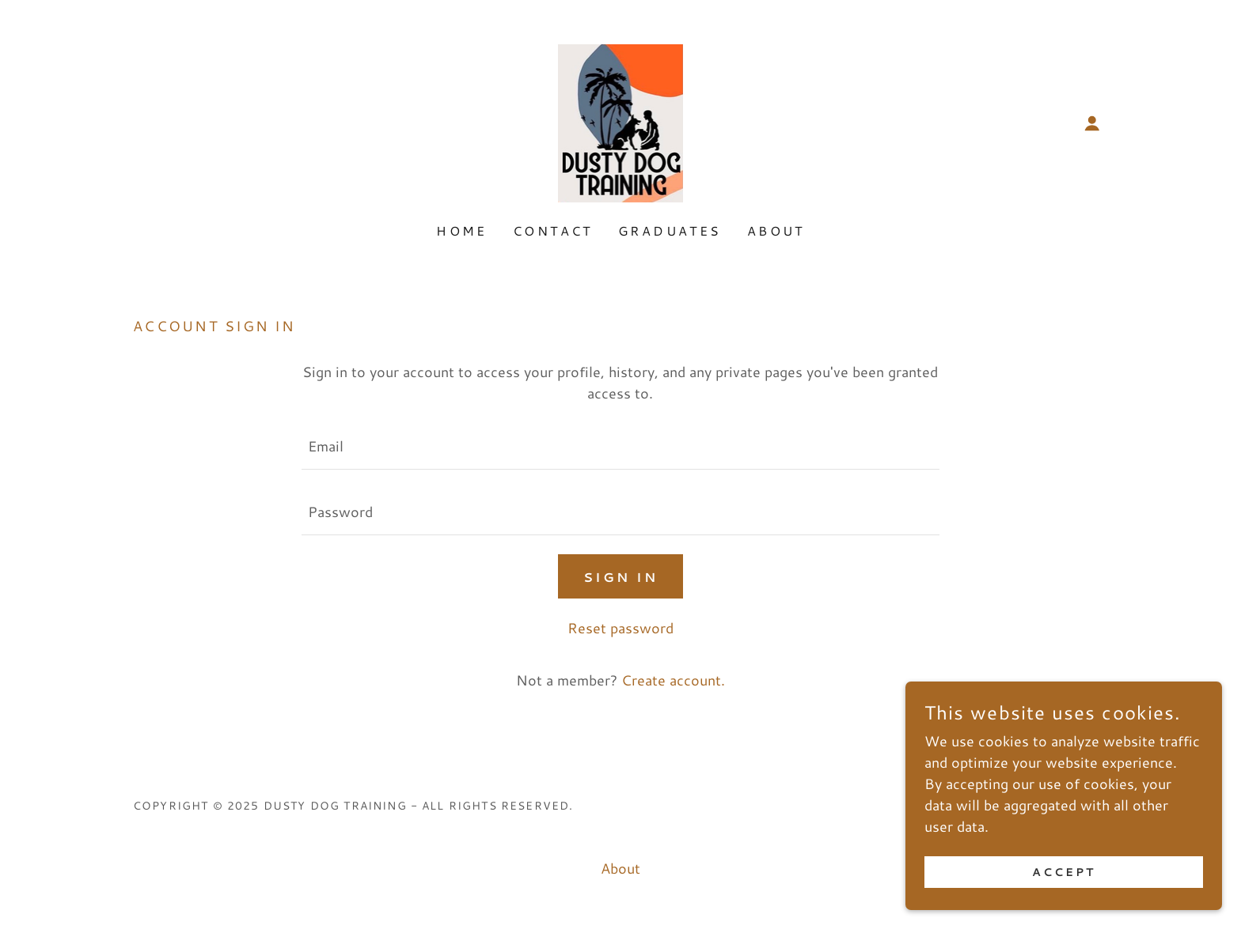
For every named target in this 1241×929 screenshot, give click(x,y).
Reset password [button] (620, 627)
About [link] (776, 230)
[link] (621, 121)
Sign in (620, 577)
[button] (1092, 123)
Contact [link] (553, 230)
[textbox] (620, 446)
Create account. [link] (673, 680)
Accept (1063, 883)
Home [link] (462, 230)
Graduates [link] (670, 230)
